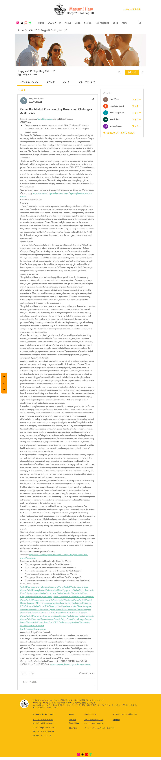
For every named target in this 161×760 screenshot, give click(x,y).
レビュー (4, 383)
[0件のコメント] (87, 673)
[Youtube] (26, 23)
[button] (68, 23)
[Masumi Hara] (81, 9)
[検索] (119, 72)
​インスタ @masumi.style (43, 720)
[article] (57, 392)
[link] (29, 82)
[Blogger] (22, 23)
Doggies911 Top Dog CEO (80, 13)
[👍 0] (23, 673)
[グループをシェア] (142, 72)
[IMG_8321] (30, 23)
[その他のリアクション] (31, 673)
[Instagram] (18, 23)
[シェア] (93, 98)
